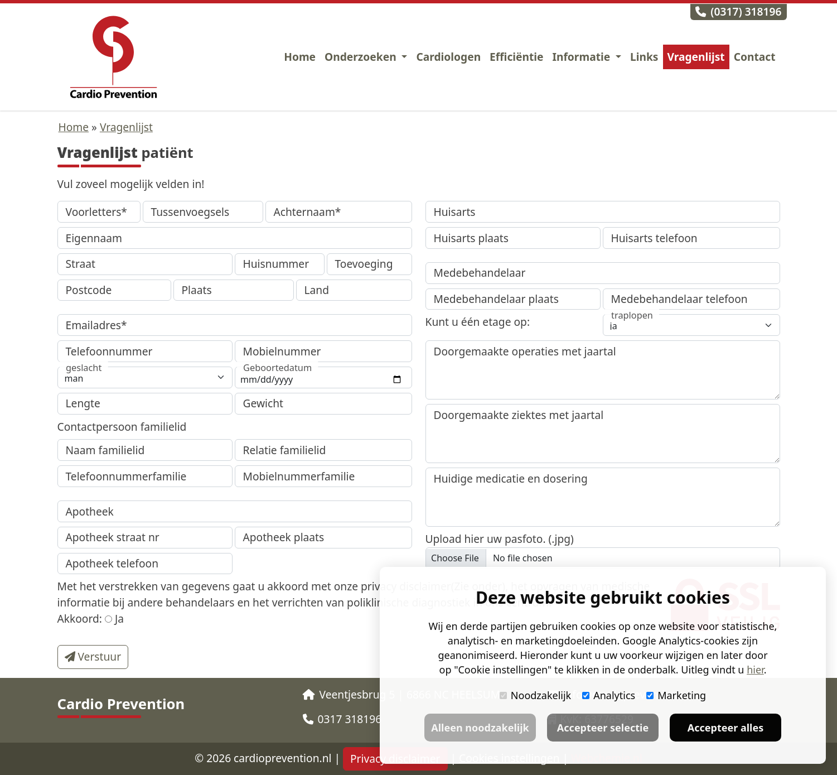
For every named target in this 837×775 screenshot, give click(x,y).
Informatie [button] (583, 56)
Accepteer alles (725, 727)
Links (644, 56)
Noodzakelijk (535, 695)
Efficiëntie (516, 56)
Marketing (676, 695)
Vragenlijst (696, 56)
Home (300, 56)
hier (755, 669)
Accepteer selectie (603, 727)
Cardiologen (448, 56)
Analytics (608, 695)
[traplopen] (691, 325)
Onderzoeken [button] (362, 56)
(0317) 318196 (738, 11)
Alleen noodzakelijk (480, 727)
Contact (755, 56)
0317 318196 (342, 718)
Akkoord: (79, 618)
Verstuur (93, 656)
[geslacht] (145, 377)
